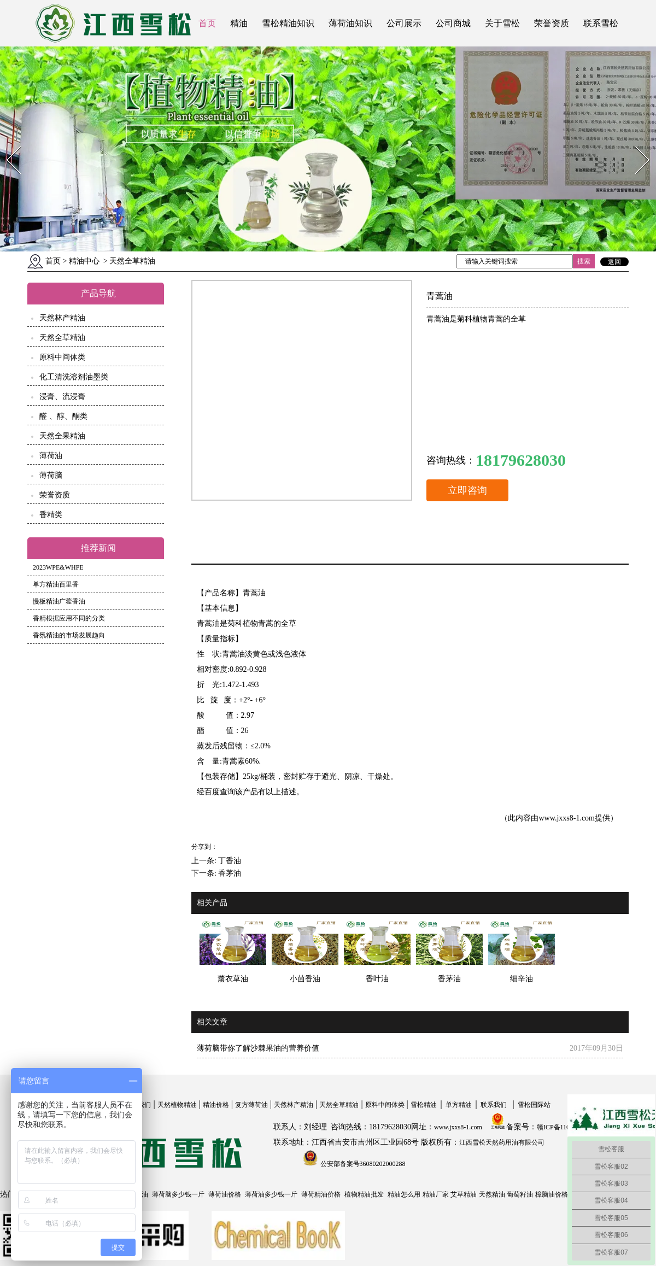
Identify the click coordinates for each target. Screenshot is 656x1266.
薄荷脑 (50, 475)
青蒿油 (254, 593)
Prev (7, 143)
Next (636, 143)
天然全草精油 (62, 337)
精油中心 (84, 261)
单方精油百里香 (56, 584)
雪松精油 (424, 1105)
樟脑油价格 (551, 1194)
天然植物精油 (177, 1105)
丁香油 (229, 861)
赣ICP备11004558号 (565, 1127)
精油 (239, 23)
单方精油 (459, 1105)
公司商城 (453, 23)
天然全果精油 (62, 436)
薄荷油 (50, 456)
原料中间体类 (62, 357)
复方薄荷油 (251, 1105)
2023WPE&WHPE (58, 567)
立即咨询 (467, 490)
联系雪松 (600, 23)
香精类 (50, 515)
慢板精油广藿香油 (59, 601)
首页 (207, 23)
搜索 (583, 261)
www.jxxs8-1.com (566, 818)
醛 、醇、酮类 (63, 416)
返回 (614, 262)
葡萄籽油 (520, 1194)
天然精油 (492, 1194)
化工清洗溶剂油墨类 (73, 377)
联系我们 (494, 1105)
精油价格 (216, 1105)
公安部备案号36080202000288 (362, 1164)
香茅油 (229, 873)
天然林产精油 (62, 318)
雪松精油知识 (288, 23)
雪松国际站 (534, 1105)
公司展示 (403, 23)
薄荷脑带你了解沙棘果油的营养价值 (258, 1048)
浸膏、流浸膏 (62, 396)
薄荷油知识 (350, 23)
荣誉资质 (551, 23)
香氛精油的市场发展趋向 (69, 635)
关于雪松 (502, 23)
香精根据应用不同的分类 (69, 618)
